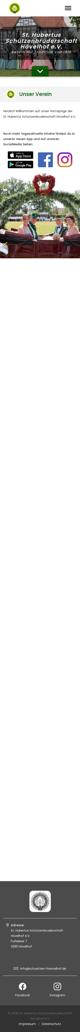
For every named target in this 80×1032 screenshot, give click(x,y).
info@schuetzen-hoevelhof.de (43, 968)
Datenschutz (51, 1024)
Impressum (27, 1024)
